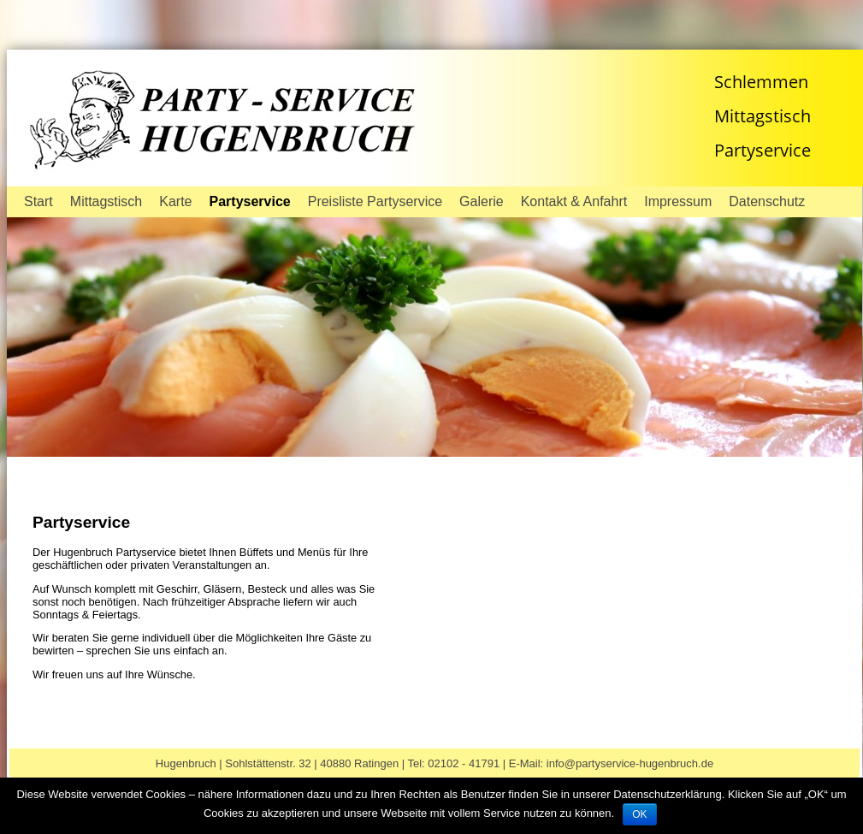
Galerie (481, 201)
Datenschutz (767, 201)
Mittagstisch (106, 201)
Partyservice (250, 201)
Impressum (678, 201)
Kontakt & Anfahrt (574, 201)
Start (38, 201)
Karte (175, 201)
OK (639, 814)
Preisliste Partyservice (375, 201)
